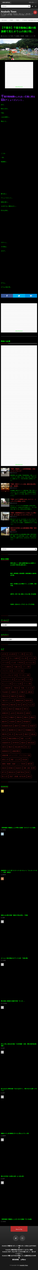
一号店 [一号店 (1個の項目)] (15, 688)
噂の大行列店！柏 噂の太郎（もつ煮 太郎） (13, 1176)
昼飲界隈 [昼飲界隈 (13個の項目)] (12, 730)
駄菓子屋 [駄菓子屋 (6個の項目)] (20, 772)
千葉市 (12, 35)
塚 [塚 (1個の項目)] (24, 704)
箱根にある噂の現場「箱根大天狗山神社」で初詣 (14, 915)
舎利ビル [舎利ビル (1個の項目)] (5, 759)
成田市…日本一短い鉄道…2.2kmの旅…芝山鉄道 (23, 594)
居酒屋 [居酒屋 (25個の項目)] (5, 713)
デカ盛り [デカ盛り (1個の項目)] (16, 666)
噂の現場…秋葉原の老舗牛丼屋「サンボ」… (13, 1001)
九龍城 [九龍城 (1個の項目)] (13, 692)
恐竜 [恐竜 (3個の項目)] (19, 721)
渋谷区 (4, 1221)
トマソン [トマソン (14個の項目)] (25, 666)
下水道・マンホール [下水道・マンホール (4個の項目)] (27, 688)
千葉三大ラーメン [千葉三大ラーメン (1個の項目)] (7, 700)
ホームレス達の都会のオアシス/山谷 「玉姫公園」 (15, 958)
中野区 (4, 829)
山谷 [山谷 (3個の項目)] (12, 713)
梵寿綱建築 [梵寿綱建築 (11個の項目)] (29, 730)
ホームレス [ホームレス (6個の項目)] (20, 679)
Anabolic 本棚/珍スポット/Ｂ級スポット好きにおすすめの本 (19, 1247)
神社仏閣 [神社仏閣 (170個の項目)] (19, 747)
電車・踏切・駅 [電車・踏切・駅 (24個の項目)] (29, 768)
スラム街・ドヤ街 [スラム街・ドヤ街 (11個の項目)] (17, 662)
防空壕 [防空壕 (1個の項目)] (11, 768)
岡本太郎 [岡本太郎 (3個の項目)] (20, 713)
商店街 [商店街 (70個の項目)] (28, 700)
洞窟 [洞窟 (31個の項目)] (4, 734)
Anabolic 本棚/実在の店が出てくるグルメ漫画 (19, 1249)
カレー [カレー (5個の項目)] (4, 658)
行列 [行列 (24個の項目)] (24, 759)
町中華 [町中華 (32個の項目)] (16, 742)
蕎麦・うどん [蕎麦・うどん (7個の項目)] (15, 759)
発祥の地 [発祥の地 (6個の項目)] (31, 742)
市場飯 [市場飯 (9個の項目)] (12, 717)
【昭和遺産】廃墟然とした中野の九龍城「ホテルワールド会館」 (18, 827)
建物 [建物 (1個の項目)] (33, 717)
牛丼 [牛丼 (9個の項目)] (4, 738)
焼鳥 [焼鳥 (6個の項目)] (33, 734)
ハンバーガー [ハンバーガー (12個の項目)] (18, 671)
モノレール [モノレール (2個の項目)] (17, 683)
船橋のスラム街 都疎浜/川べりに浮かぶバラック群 (15, 1133)
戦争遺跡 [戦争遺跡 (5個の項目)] (26, 721)
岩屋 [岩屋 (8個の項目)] (28, 713)
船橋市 (4, 1135)
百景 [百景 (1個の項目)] (4, 747)
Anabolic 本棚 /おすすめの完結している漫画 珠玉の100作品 (19, 1256)
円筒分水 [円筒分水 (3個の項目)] (5, 696)
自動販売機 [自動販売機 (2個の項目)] (16, 751)
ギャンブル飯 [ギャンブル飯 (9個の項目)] (14, 658)
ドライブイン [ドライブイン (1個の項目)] (6, 671)
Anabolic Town (8, 12)
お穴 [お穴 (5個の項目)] (4, 654)
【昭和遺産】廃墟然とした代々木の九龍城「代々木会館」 (17, 1219)
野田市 (4, 874)
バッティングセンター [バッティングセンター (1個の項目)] (9, 675)
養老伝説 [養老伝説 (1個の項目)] (11, 772)
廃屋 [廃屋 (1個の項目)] (26, 717)
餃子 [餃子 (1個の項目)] (4, 772)
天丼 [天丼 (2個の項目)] (4, 709)
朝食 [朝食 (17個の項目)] (20, 730)
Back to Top (19, 1229)
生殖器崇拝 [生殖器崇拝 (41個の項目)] (6, 742)
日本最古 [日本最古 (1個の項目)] (24, 726)
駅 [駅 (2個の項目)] (27, 772)
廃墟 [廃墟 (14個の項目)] (19, 717)
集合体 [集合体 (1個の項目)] (18, 768)
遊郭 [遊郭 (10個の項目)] (29, 763)
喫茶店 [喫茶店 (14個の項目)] (5, 704)
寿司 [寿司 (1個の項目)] (26, 709)
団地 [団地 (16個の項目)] (12, 704)
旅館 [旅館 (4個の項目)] (17, 726)
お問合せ (23, 1259)
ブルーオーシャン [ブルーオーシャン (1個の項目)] (7, 679)
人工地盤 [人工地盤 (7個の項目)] (22, 692)
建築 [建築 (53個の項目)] (4, 721)
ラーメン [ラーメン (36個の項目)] (27, 683)
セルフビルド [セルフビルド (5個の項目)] (29, 662)
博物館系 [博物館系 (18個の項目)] (19, 700)
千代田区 (5, 1003)
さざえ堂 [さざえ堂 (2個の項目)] (11, 654)
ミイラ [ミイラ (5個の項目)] (28, 679)
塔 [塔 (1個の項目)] (19, 704)
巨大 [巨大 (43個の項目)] (4, 717)
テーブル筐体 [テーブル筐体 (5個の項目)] (6, 666)
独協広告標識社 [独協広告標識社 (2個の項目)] (13, 738)
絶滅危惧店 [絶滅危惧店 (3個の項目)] (6, 751)
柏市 (4, 1048)
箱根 (4, 917)
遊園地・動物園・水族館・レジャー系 (25, 35)
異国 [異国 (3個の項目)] (23, 742)
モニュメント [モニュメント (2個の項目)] (6, 683)
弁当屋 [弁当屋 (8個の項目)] (12, 721)
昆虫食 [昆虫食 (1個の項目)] (32, 726)
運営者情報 (15, 1259)
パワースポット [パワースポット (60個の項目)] (23, 675)
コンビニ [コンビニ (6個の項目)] (32, 658)
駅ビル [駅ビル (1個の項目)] (4, 776)
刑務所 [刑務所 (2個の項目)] (13, 696)
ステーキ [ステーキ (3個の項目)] (5, 662)
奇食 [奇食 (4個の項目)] (10, 709)
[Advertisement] (19, 73)
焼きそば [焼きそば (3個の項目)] (19, 734)
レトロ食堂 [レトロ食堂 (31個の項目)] (6, 688)
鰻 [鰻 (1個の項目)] (29, 776)
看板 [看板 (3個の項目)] (10, 747)
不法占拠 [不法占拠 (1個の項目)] (5, 692)
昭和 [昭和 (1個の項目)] (4, 730)
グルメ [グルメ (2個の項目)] (23, 658)
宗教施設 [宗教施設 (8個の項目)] (18, 709)
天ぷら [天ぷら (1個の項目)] (30, 704)
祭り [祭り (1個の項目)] (27, 747)
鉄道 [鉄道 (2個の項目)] (4, 768)
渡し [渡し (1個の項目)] (11, 734)
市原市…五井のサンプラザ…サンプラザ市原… (22, 604)
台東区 (4, 960)
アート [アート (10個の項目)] (20, 654)
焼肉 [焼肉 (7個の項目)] (27, 734)
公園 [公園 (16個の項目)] (29, 692)
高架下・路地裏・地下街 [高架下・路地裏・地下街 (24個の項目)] (17, 776)
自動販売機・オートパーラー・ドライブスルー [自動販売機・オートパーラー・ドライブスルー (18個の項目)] (16, 755)
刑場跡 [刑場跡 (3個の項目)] (21, 696)
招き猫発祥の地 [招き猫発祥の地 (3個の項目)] (7, 726)
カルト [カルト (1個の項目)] (28, 654)
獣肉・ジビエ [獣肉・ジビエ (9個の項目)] (25, 738)
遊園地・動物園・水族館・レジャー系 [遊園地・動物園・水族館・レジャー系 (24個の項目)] (13, 763)
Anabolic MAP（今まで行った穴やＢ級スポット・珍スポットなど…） (19, 1252)
